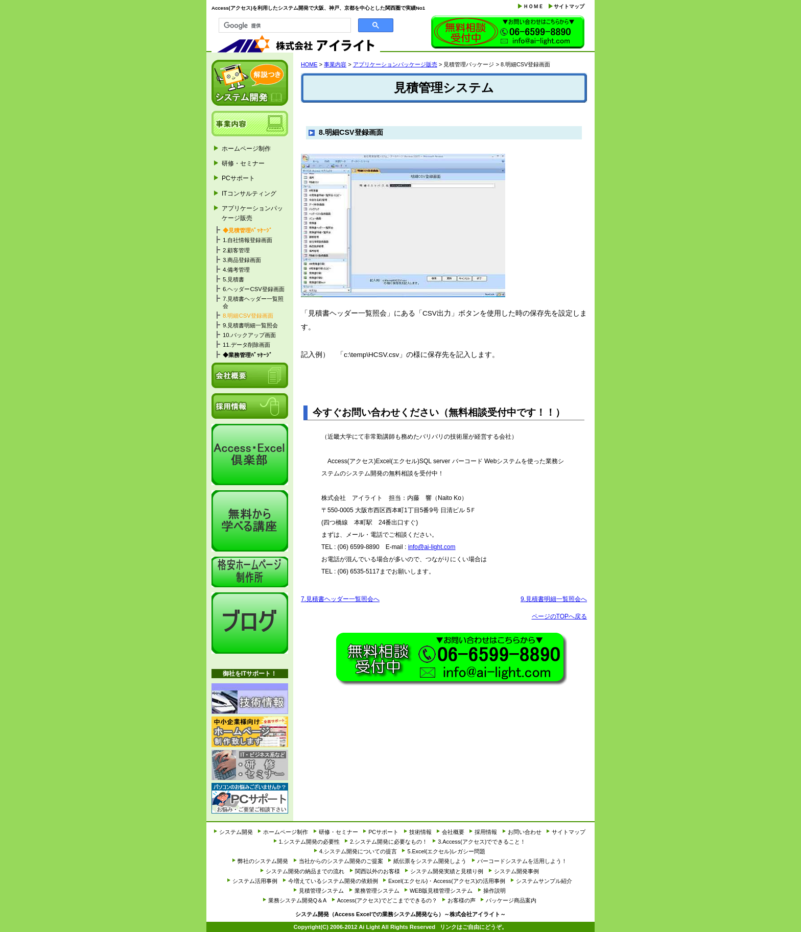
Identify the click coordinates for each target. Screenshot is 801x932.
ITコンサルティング (249, 193)
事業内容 (335, 64)
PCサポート (238, 178)
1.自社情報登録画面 (248, 240)
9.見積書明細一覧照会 (250, 325)
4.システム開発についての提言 (358, 851)
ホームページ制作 (246, 148)
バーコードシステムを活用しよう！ (522, 861)
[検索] (284, 25)
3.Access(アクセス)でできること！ (482, 842)
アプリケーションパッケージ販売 (395, 64)
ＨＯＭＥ (533, 6)
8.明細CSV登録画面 (248, 316)
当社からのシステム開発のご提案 (341, 861)
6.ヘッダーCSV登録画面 (254, 289)
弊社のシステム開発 (263, 861)
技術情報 (249, 698)
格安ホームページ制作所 (249, 572)
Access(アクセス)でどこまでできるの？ (387, 900)
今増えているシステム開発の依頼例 (333, 881)
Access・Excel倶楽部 (249, 454)
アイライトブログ (249, 623)
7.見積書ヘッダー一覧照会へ (340, 599)
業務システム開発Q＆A (297, 900)
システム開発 (249, 83)
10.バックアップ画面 (249, 335)
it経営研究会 (249, 521)
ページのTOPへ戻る (559, 616)
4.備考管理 (236, 270)
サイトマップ (569, 6)
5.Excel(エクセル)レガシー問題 (446, 851)
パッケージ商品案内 (511, 900)
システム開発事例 (516, 871)
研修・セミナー (243, 163)
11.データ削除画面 (246, 345)
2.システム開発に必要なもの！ (389, 842)
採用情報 (249, 406)
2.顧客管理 (236, 250)
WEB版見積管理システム (441, 891)
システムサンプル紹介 (544, 881)
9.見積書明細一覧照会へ (554, 599)
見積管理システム (321, 891)
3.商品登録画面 (242, 260)
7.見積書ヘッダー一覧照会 (253, 302)
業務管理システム (377, 891)
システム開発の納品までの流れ (305, 871)
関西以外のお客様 (377, 871)
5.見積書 (234, 279)
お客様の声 (461, 900)
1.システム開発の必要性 (309, 842)
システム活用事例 (254, 881)
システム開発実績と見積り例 (446, 871)
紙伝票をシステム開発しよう (429, 861)
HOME (309, 64)
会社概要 (249, 375)
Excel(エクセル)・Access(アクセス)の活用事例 (447, 881)
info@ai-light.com (432, 547)
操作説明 (494, 891)
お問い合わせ (507, 33)
